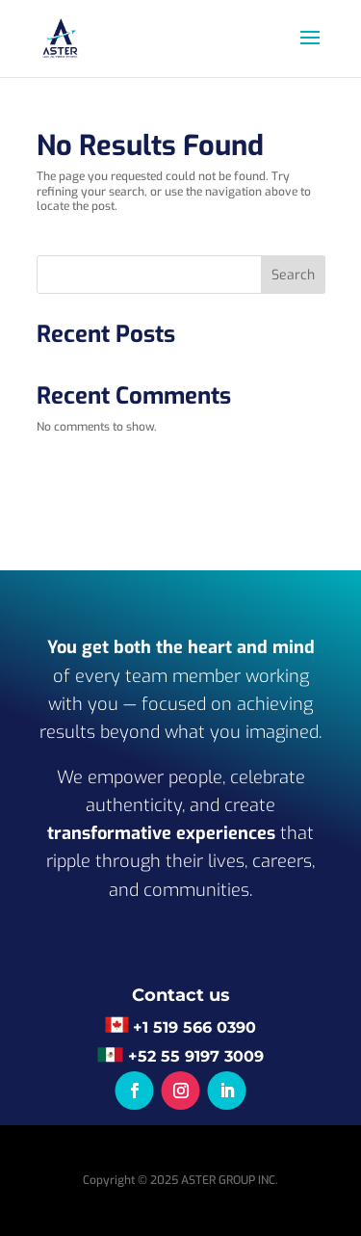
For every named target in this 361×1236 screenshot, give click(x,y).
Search (293, 275)
